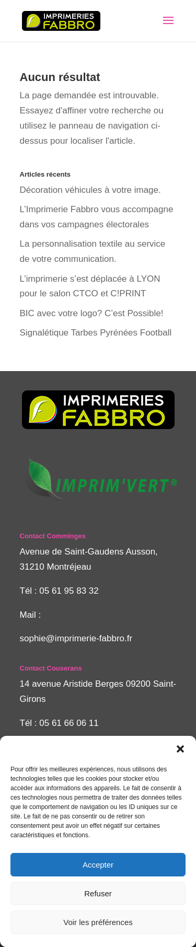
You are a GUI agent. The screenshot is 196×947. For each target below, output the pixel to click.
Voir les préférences (98, 922)
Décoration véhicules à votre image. (90, 190)
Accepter (98, 864)
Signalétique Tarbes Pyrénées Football (96, 333)
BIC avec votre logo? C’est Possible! (92, 313)
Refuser (98, 893)
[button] (180, 749)
